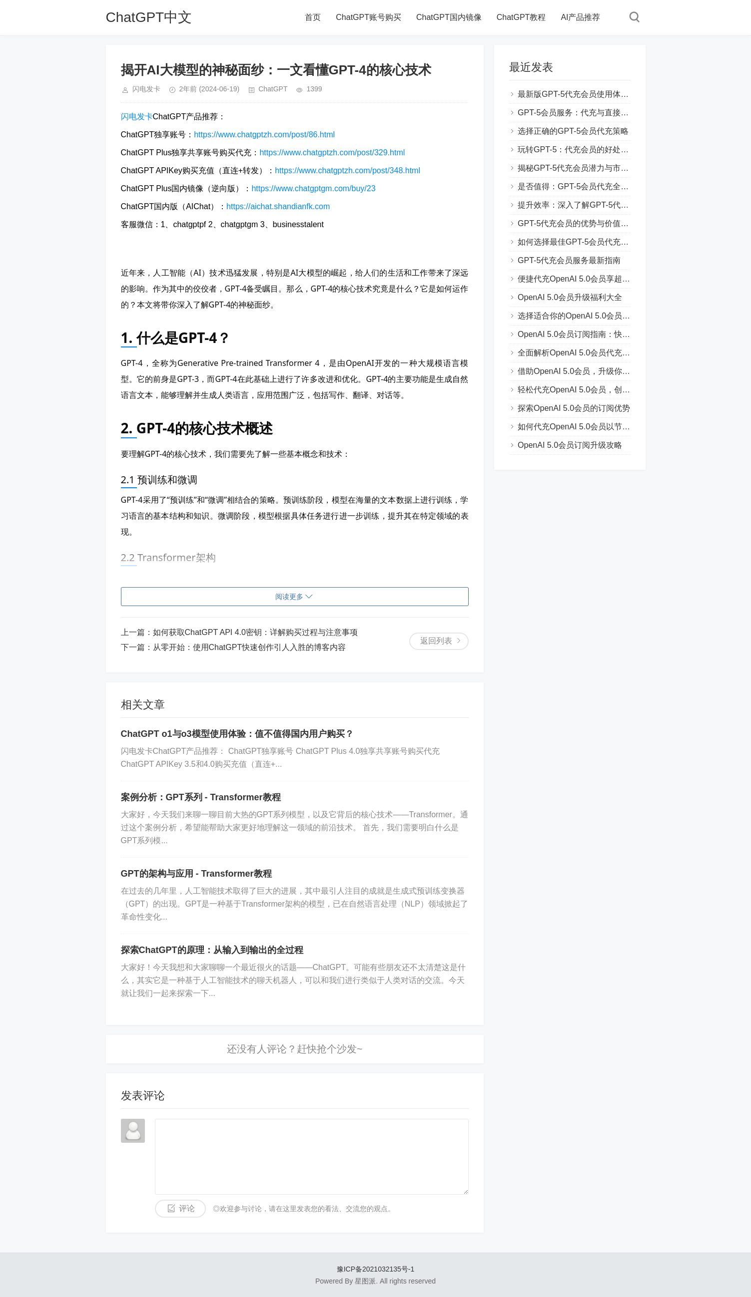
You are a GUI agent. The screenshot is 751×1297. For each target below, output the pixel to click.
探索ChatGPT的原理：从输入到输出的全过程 (212, 950)
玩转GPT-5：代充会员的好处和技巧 (581, 149)
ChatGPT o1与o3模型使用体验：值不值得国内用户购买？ (237, 734)
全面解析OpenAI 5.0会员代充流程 (578, 352)
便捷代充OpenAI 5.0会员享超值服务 (582, 279)
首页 (313, 17)
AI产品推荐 (580, 17)
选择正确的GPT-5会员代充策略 (573, 131)
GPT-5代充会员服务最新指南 (569, 260)
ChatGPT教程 (521, 17)
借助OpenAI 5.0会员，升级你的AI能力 (586, 371)
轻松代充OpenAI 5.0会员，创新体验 (582, 389)
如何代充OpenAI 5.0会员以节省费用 (582, 426)
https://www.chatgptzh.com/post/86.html (264, 134)
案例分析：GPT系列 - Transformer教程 (201, 797)
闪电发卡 (137, 116)
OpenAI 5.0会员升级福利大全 (570, 297)
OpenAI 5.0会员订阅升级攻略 (570, 445)
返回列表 (436, 641)
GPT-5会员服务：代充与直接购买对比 (585, 112)
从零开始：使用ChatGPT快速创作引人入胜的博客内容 (249, 647)
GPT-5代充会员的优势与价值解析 (577, 223)
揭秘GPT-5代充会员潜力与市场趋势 (581, 168)
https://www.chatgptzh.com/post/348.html (347, 170)
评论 (187, 1208)
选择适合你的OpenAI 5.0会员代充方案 (586, 316)
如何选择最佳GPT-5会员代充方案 (577, 242)
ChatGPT (272, 89)
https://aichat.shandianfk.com (278, 206)
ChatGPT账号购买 (368, 17)
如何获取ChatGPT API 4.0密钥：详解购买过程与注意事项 (255, 632)
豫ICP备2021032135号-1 (376, 1269)
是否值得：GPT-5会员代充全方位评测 (585, 186)
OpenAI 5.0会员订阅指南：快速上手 (582, 334)
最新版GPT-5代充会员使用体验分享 (581, 94)
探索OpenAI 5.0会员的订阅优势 (574, 408)
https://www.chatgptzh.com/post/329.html (332, 152)
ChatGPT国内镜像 (449, 17)
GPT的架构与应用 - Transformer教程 (196, 874)
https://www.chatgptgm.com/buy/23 (313, 188)
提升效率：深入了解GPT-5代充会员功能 (589, 205)
